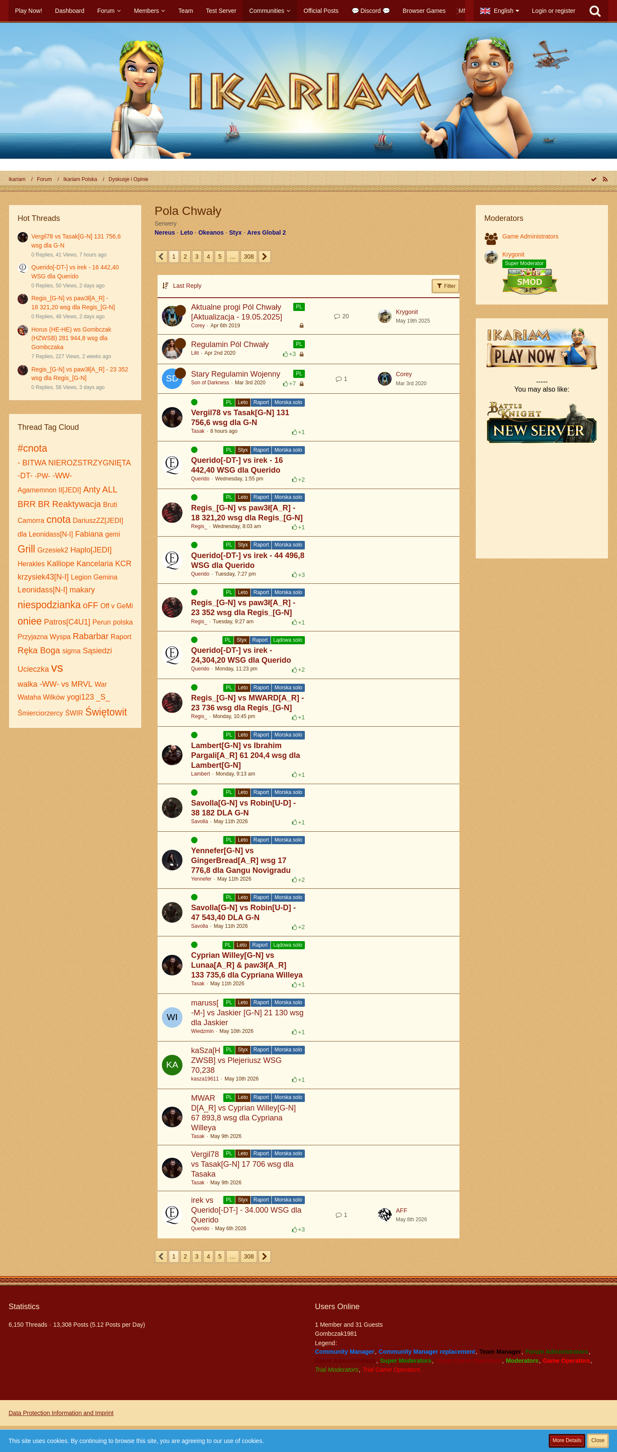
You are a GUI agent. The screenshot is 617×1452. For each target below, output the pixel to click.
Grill (26, 549)
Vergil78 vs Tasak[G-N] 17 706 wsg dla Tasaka (242, 1164)
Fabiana (89, 534)
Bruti (110, 504)
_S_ (103, 697)
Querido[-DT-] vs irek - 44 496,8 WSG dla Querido (247, 560)
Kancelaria (94, 563)
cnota (58, 519)
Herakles (31, 564)
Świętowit (106, 712)
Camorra (31, 520)
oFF (90, 605)
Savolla (199, 821)
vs (57, 667)
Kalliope (60, 563)
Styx (235, 232)
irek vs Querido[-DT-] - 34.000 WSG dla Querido (246, 1210)
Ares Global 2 (266, 232)
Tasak (197, 431)
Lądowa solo (288, 640)
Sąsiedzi (97, 650)
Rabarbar (90, 636)
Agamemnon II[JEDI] (49, 490)
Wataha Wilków (41, 697)
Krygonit (407, 311)
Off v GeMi (116, 606)
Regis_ (199, 526)
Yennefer (201, 879)
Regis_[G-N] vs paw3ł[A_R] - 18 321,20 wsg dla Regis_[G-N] (247, 513)
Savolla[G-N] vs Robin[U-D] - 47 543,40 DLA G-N (243, 912)
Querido (200, 479)
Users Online (337, 1306)
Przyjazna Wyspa (44, 636)
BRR (27, 504)
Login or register (553, 10)
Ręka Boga (39, 650)
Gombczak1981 (336, 1333)
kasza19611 (205, 1079)
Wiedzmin (202, 1031)
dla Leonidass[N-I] (45, 534)
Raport (121, 636)
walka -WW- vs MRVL (55, 684)
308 (249, 256)
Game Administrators (530, 236)
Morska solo (288, 402)
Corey (198, 326)
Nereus (165, 232)
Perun (101, 622)
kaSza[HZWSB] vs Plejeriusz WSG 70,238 (236, 1060)
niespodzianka (49, 604)
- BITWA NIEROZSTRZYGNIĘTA (74, 463)
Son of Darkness (210, 383)
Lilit (195, 353)
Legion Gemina (94, 577)
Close (598, 1440)
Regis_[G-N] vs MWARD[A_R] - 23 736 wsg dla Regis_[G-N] (247, 703)
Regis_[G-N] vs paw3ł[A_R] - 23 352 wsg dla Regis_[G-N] (243, 607)
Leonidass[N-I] (42, 590)
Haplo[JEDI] (91, 550)
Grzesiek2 (52, 550)
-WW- (62, 475)
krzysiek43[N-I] (43, 577)
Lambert (200, 774)
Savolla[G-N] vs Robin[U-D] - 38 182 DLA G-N (243, 808)
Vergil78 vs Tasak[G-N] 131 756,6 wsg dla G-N (240, 417)
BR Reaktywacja (69, 504)
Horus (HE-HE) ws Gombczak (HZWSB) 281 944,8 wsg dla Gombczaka (71, 338)
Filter (446, 285)
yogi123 (80, 697)
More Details (567, 1440)
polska (123, 622)
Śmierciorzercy (40, 713)
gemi (112, 534)
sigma (71, 651)
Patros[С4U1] (67, 622)
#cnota (32, 448)
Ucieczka (33, 669)
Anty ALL (100, 489)
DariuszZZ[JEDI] (98, 520)
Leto (186, 232)
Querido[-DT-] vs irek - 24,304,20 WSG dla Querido (241, 655)
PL (299, 307)
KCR (123, 563)
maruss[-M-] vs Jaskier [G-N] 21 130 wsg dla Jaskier (247, 1013)
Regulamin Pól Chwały (230, 344)
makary (82, 590)
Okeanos (211, 232)
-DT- (25, 475)
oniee (30, 621)
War (100, 684)
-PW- (42, 476)
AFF (401, 1210)
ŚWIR (74, 713)
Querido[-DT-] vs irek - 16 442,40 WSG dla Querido (237, 465)
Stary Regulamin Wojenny (235, 374)
